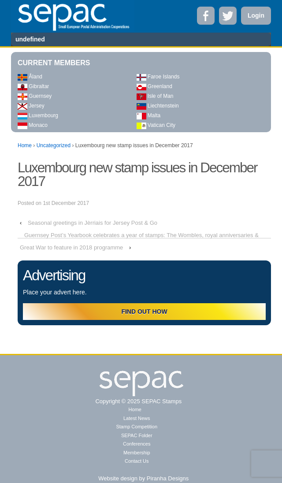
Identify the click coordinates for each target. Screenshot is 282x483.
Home (25, 145)
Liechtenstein (158, 106)
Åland (30, 77)
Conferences (136, 443)
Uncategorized (53, 145)
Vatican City (156, 125)
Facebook (206, 16)
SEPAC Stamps (161, 401)
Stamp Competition (136, 426)
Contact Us (136, 461)
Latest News (136, 418)
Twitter (228, 16)
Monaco (33, 125)
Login (256, 15)
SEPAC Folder (136, 435)
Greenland (154, 86)
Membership (136, 452)
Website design (117, 478)
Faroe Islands (158, 77)
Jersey (31, 106)
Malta (149, 115)
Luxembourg (38, 115)
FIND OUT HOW (144, 311)
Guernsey (35, 96)
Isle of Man (155, 96)
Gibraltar (33, 86)
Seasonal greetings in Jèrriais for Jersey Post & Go (92, 222)
